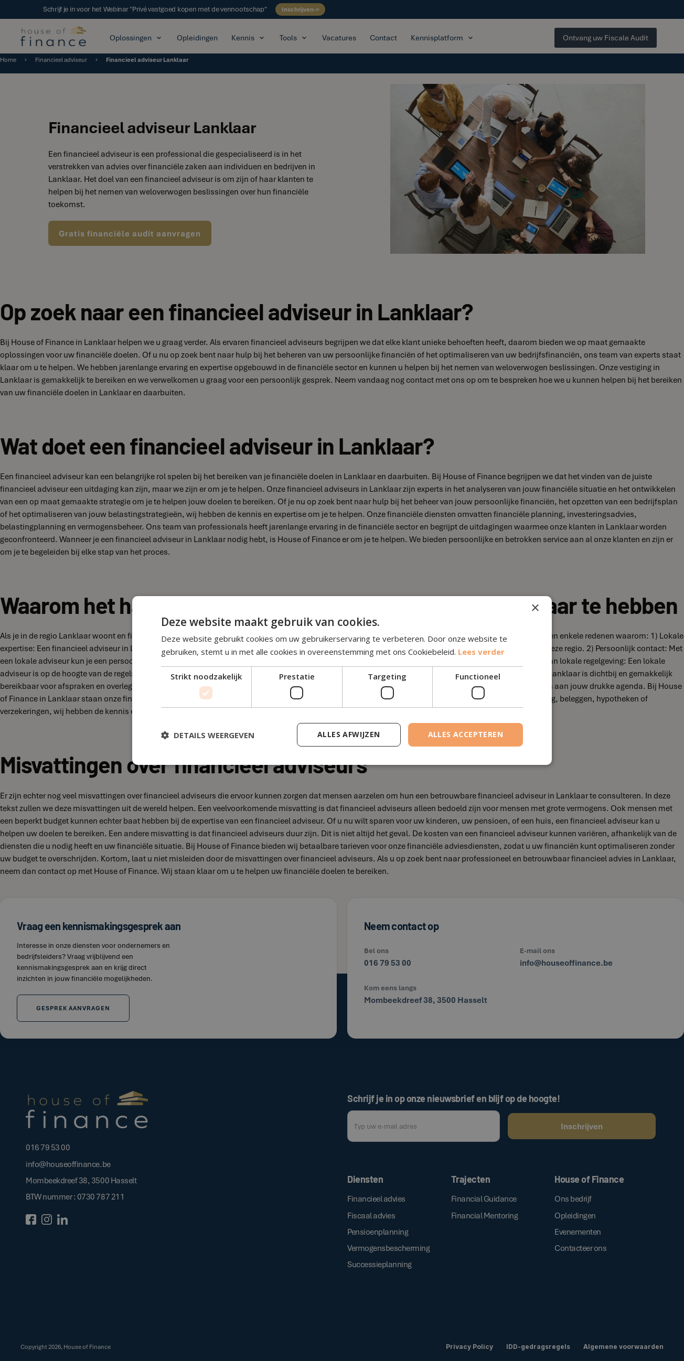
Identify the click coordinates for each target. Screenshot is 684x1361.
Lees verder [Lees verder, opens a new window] (481, 651)
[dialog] (342, 680)
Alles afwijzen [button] (348, 734)
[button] (207, 735)
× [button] (535, 608)
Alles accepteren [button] (465, 734)
